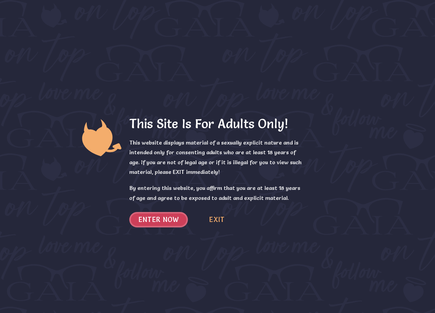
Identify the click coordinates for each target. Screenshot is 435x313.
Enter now (158, 220)
